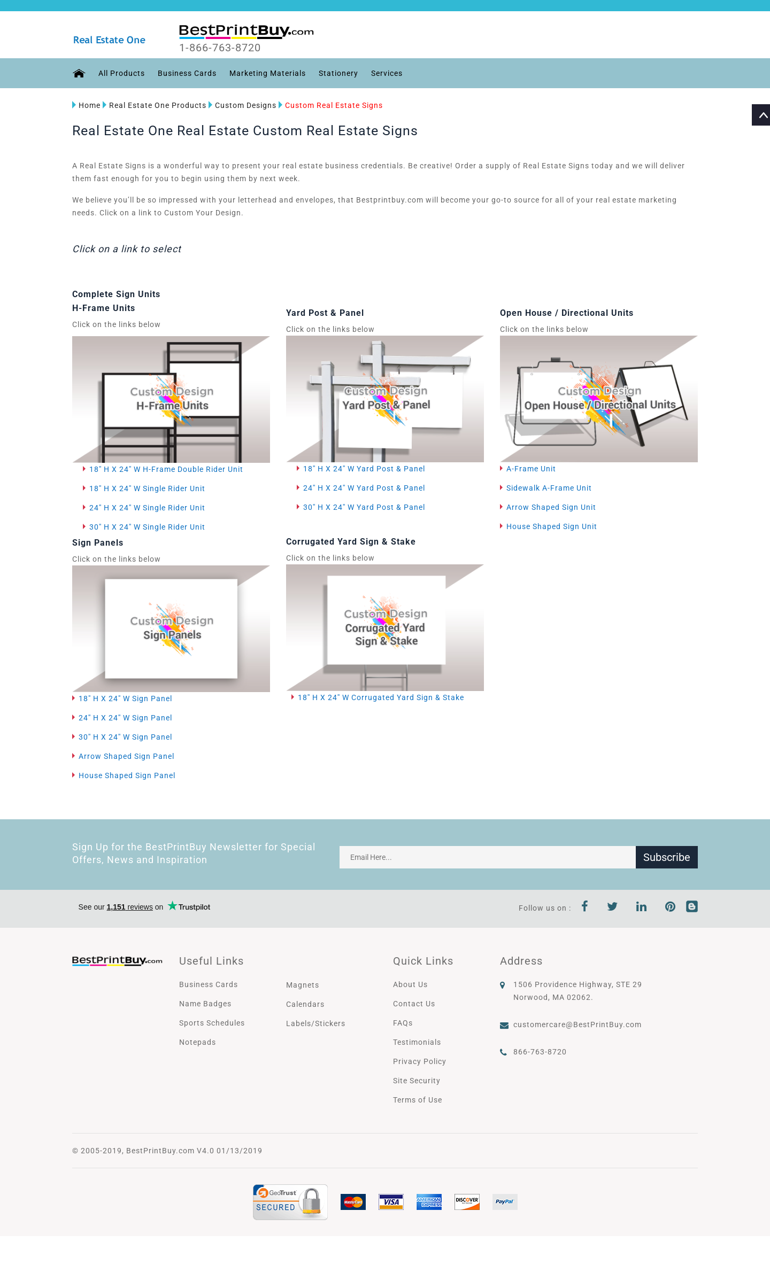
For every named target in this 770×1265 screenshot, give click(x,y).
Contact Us (414, 1003)
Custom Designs (242, 105)
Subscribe (666, 857)
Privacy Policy (419, 1061)
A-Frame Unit (531, 468)
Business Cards (187, 73)
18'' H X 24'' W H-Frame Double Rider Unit (166, 469)
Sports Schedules (212, 1023)
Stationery (338, 73)
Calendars (305, 1004)
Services (387, 73)
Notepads (197, 1042)
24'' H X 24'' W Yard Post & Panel (364, 488)
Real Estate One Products (154, 105)
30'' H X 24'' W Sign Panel (125, 737)
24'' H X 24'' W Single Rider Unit (147, 507)
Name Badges (205, 1003)
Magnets (302, 985)
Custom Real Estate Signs (331, 105)
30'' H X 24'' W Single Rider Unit (147, 527)
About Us (410, 984)
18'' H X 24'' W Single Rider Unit (147, 488)
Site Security (417, 1080)
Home (86, 105)
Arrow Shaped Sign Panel (126, 756)
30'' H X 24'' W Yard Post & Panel (364, 507)
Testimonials (417, 1042)
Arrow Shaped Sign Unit (551, 507)
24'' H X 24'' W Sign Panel (125, 717)
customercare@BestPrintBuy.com (577, 1024)
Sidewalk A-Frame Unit (549, 488)
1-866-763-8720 (220, 47)
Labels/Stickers (315, 1023)
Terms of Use (417, 1100)
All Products (121, 73)
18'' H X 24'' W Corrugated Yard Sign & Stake (381, 697)
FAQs (403, 1023)
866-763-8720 (540, 1051)
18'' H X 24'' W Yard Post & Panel (364, 468)
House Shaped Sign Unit (551, 526)
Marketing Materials (267, 73)
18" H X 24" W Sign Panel (125, 698)
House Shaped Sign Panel (127, 775)
